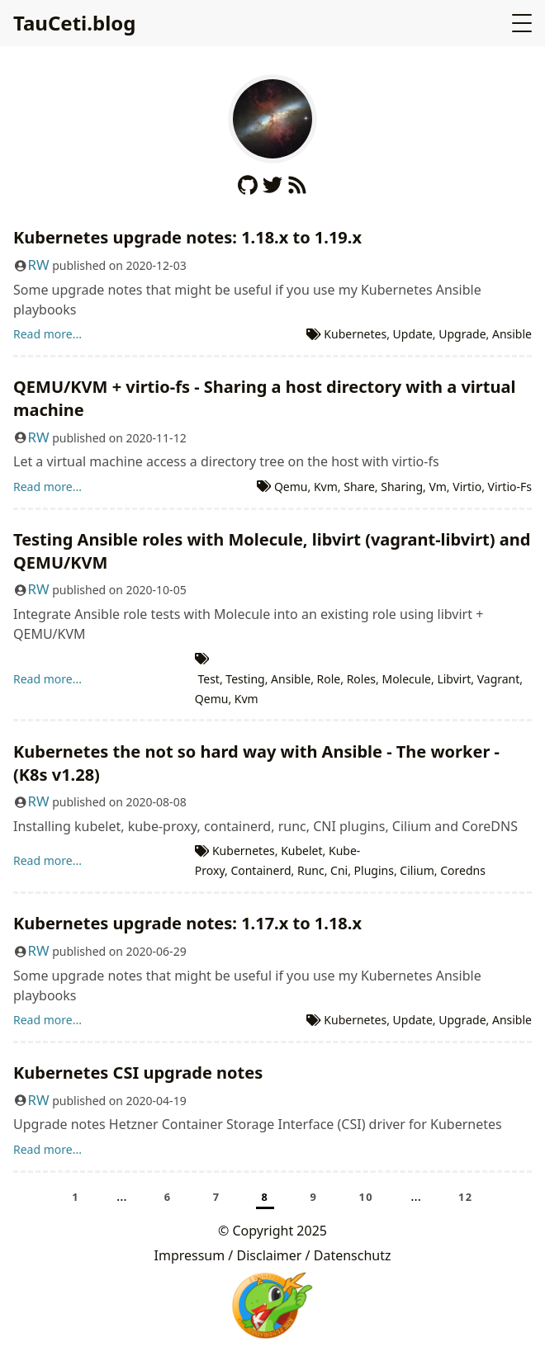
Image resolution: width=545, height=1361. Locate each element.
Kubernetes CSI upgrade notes (138, 1072)
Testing (244, 679)
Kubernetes (355, 334)
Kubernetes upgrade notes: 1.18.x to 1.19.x (187, 237)
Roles (361, 679)
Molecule (406, 679)
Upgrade (462, 334)
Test (208, 679)
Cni (339, 870)
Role (329, 679)
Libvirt (454, 679)
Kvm (326, 486)
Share (359, 486)
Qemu (291, 486)
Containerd (260, 870)
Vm (437, 486)
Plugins (374, 870)
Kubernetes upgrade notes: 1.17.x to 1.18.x (187, 923)
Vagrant (498, 679)
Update (413, 334)
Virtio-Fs (510, 486)
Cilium (417, 870)
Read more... (47, 334)
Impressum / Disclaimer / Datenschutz (272, 1255)
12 (465, 1196)
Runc (311, 870)
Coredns (463, 870)
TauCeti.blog (74, 22)
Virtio (467, 486)
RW (39, 264)
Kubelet (301, 850)
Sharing (402, 486)
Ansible (512, 334)
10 (365, 1196)
